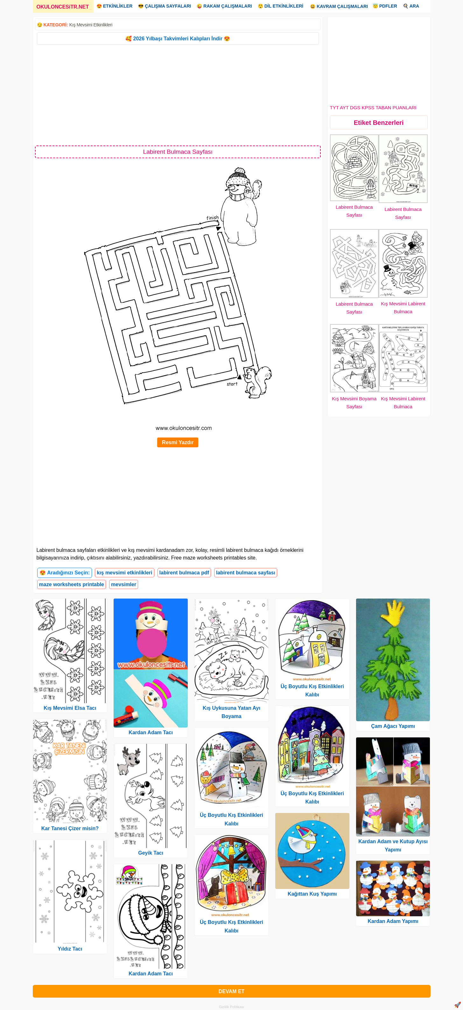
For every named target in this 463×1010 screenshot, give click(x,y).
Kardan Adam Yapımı (393, 921)
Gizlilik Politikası (231, 1007)
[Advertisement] (178, 94)
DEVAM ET (231, 991)
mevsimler (123, 584)
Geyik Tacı (150, 853)
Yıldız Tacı (70, 949)
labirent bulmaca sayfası (245, 572)
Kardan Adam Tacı (151, 732)
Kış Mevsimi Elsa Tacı (70, 708)
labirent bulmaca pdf (184, 572)
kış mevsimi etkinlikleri (124, 572)
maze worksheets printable (71, 584)
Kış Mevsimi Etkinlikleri (90, 24)
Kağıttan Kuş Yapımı (312, 894)
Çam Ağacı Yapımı (393, 726)
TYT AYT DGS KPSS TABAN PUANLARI (373, 107)
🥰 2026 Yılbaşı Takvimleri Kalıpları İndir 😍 (177, 38)
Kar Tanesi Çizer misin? (70, 828)
